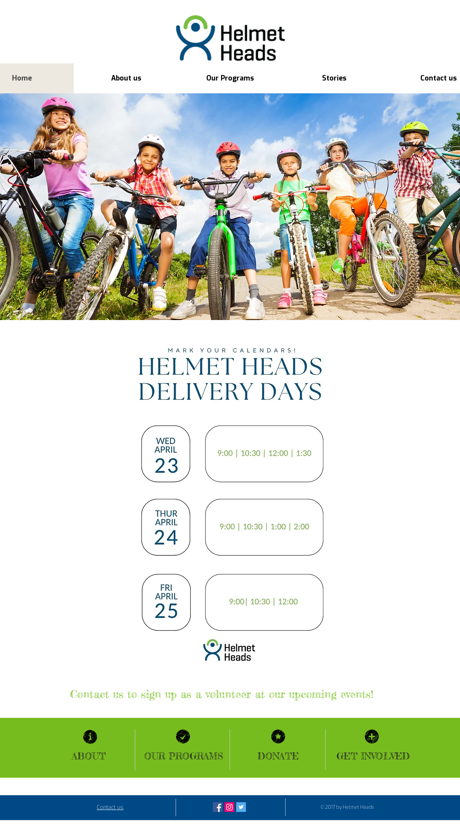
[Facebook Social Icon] (218, 807)
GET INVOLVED (373, 756)
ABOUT (89, 756)
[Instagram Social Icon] (229, 807)
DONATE (278, 756)
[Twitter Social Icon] (241, 807)
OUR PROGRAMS (183, 756)
